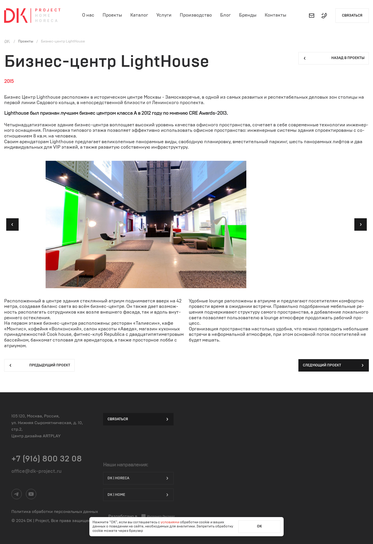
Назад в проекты (333, 58)
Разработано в (141, 516)
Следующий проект (333, 365)
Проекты (112, 15)
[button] (12, 224)
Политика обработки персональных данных (54, 512)
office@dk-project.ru (36, 471)
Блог (225, 15)
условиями (170, 522)
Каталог (139, 15)
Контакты (275, 15)
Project (48, 10)
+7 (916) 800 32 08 (46, 459)
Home (43, 16)
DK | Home (138, 495)
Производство (196, 15)
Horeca (47, 21)
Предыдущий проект (39, 365)
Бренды (247, 15)
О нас (88, 15)
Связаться (352, 15)
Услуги (163, 15)
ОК (259, 526)
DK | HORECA (138, 478)
